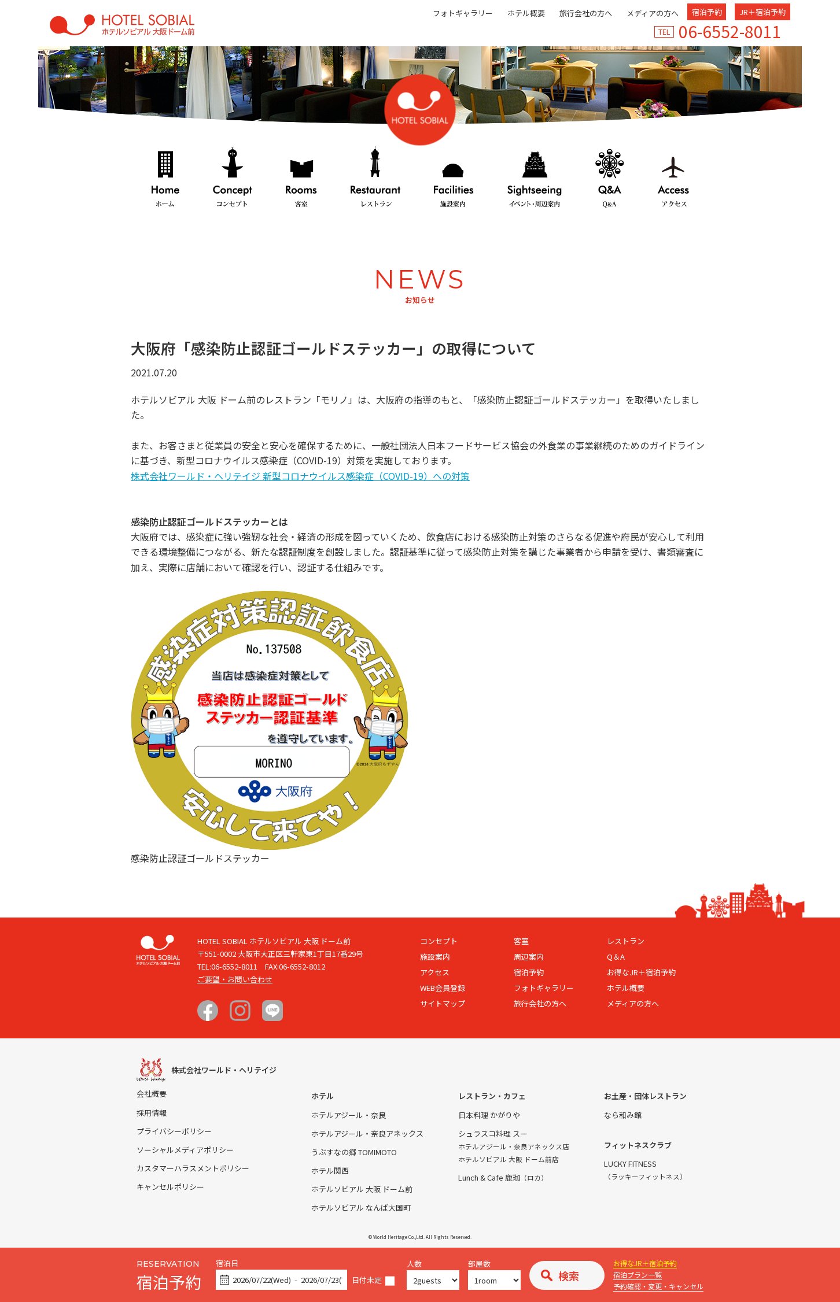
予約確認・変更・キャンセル (658, 1286)
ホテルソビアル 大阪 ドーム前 (361, 1188)
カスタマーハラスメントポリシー (193, 1168)
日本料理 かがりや (489, 1114)
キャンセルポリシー (170, 1186)
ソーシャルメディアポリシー (185, 1149)
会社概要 (152, 1093)
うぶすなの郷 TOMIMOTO (354, 1151)
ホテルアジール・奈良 (348, 1114)
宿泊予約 (707, 11)
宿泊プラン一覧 (637, 1274)
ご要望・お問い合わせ (234, 979)
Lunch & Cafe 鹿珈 (503, 1177)
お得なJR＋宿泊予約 (645, 1263)
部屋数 (479, 1264)
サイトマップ (442, 1003)
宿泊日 (227, 1263)
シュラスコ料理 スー (493, 1133)
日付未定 (367, 1280)
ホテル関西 (330, 1170)
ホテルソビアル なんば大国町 (361, 1207)
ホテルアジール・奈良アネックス (367, 1133)
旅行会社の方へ (585, 13)
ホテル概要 (526, 13)
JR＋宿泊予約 (762, 11)
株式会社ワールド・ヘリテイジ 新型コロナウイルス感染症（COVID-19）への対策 (300, 476)
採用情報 (152, 1112)
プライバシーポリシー (174, 1131)
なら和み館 (623, 1114)
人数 (414, 1264)
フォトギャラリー (463, 13)
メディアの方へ (653, 13)
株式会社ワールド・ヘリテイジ (224, 1069)
